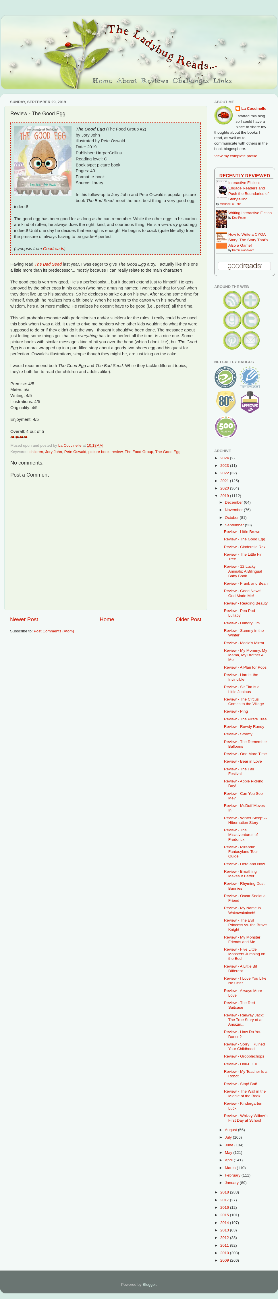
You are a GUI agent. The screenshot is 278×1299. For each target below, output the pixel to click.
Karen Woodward (243, 250)
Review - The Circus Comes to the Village (244, 701)
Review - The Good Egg (244, 539)
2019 (225, 496)
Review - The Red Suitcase (239, 1005)
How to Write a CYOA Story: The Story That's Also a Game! (248, 239)
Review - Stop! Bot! (240, 1084)
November (234, 510)
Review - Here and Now (244, 864)
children (36, 452)
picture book (99, 452)
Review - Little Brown (242, 531)
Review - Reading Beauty (246, 603)
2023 (225, 465)
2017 (225, 1200)
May (229, 1152)
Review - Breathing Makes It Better (240, 873)
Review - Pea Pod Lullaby (239, 613)
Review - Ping (236, 711)
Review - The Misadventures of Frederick (241, 834)
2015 (225, 1215)
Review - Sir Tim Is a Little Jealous (242, 689)
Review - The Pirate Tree (245, 719)
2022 (225, 473)
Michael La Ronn (230, 204)
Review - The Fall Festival (239, 771)
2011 (225, 1245)
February (233, 1175)
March (231, 1168)
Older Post (188, 619)
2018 (225, 1192)
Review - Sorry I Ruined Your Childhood (244, 1046)
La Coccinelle (253, 108)
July (229, 1137)
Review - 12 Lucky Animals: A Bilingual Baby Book (243, 571)
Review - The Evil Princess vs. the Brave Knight (245, 925)
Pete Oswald (75, 452)
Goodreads (53, 248)
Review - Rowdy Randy (244, 726)
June (229, 1145)
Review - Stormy (238, 734)
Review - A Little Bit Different (240, 968)
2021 (225, 481)
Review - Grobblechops (244, 1056)
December (234, 502)
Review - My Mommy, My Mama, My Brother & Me (245, 655)
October (232, 517)
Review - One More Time (245, 754)
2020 (225, 488)
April (229, 1160)
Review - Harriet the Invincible (241, 677)
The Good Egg (168, 452)
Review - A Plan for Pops (245, 667)
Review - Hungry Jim (242, 623)
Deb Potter (239, 217)
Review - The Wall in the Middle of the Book (245, 1093)
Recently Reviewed (244, 175)
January (232, 1183)
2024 (225, 458)
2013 (225, 1230)
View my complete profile (235, 156)
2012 (225, 1237)
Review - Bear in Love (243, 761)
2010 (225, 1253)
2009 (225, 1260)
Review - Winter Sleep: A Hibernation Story (245, 820)
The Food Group (139, 452)
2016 (225, 1207)
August (231, 1130)
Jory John (53, 452)
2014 (225, 1223)
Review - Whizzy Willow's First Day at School (246, 1118)
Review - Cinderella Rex (245, 547)
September (235, 525)
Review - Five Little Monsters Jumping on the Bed (244, 954)
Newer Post (24, 619)
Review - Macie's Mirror (244, 643)
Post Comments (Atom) (54, 631)
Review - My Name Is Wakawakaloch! (242, 910)
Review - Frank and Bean (246, 583)
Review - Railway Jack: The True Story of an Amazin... (244, 1019)
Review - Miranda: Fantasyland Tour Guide (241, 851)
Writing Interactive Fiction (250, 213)
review (117, 452)
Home (107, 619)
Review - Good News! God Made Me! (243, 593)
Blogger (149, 1284)
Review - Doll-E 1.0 (240, 1064)
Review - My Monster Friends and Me (242, 939)
